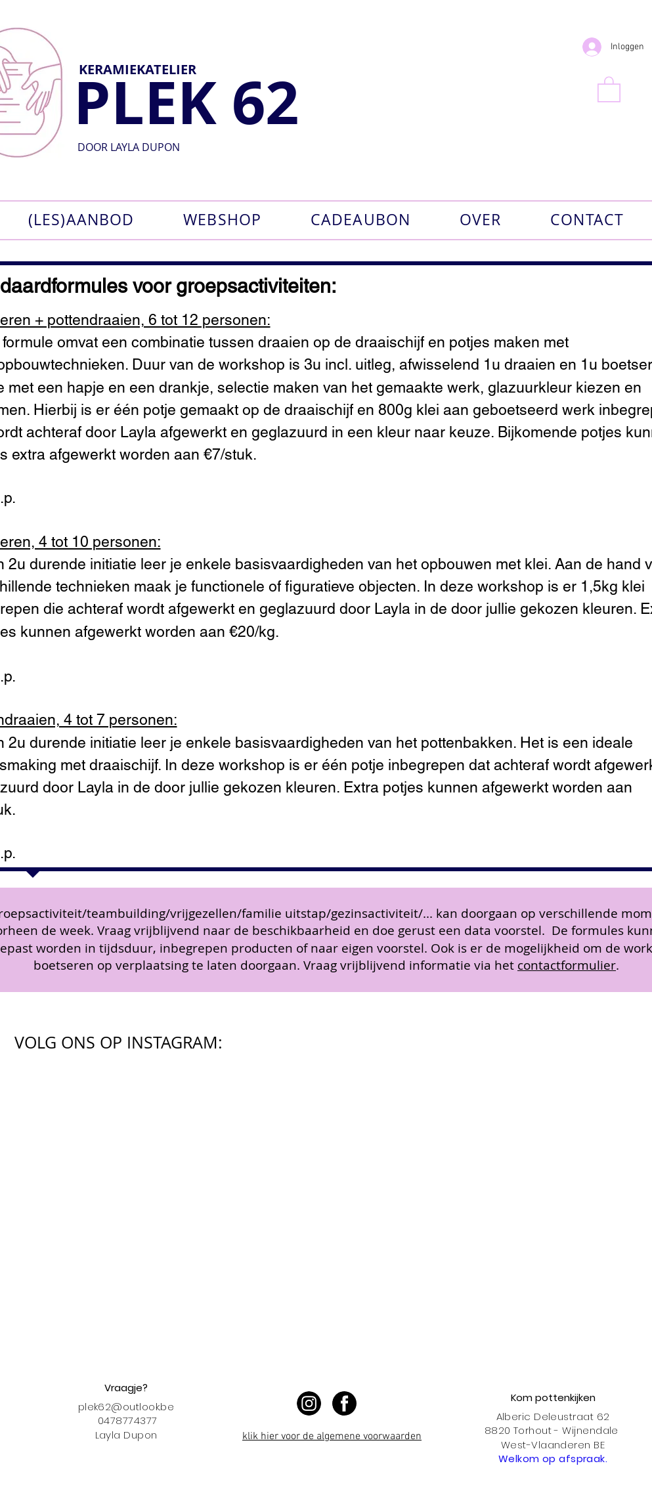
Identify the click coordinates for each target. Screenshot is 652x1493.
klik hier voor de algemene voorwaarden (332, 1436)
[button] (609, 88)
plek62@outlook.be (126, 1407)
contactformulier (566, 965)
